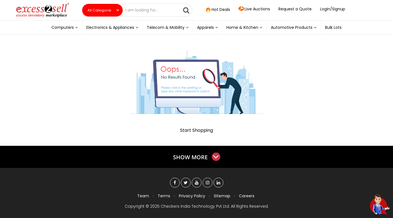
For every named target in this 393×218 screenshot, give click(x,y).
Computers (64, 27)
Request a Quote (295, 9)
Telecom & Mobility (167, 27)
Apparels (207, 27)
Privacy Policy (192, 196)
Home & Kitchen (244, 27)
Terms (164, 196)
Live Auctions (254, 9)
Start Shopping (196, 130)
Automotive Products (293, 27)
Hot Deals (217, 9)
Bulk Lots (333, 27)
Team (143, 196)
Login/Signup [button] (332, 9)
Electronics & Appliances (112, 27)
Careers (246, 196)
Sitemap (222, 196)
